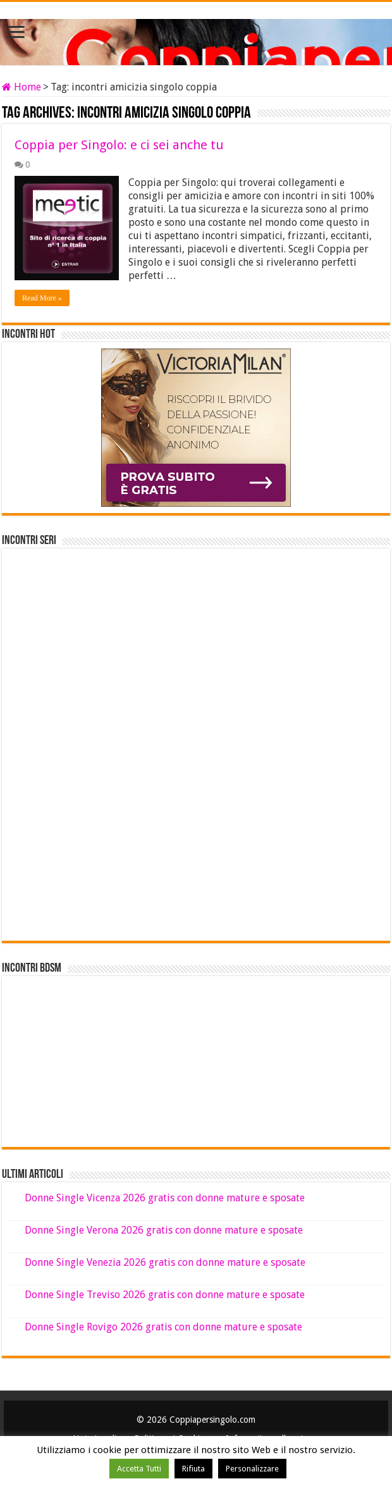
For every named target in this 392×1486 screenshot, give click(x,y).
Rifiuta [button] (193, 1468)
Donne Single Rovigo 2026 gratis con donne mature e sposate (163, 1327)
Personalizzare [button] (252, 1468)
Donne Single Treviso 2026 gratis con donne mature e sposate (165, 1295)
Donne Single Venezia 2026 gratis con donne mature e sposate (165, 1262)
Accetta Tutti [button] (139, 1468)
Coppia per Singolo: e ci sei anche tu (119, 144)
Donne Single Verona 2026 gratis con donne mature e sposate (164, 1230)
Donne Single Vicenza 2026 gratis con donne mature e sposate (165, 1198)
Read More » (42, 298)
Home (21, 87)
